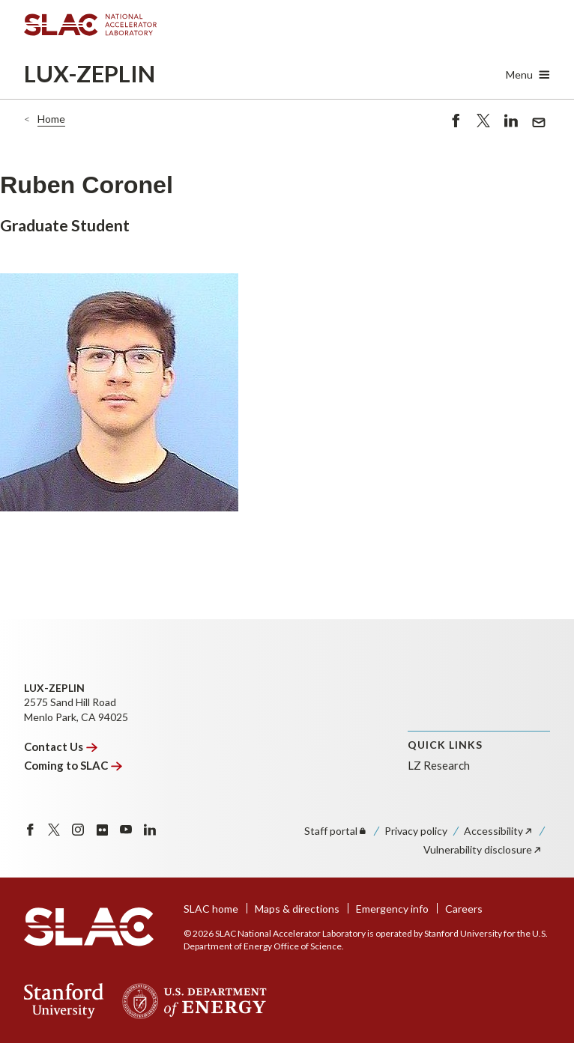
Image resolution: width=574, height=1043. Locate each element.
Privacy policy (415, 830)
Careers (464, 908)
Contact (60, 746)
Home (51, 118)
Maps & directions (297, 908)
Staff (336, 830)
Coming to (73, 765)
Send (539, 124)
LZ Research (439, 765)
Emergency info (392, 908)
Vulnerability (483, 849)
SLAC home (211, 908)
